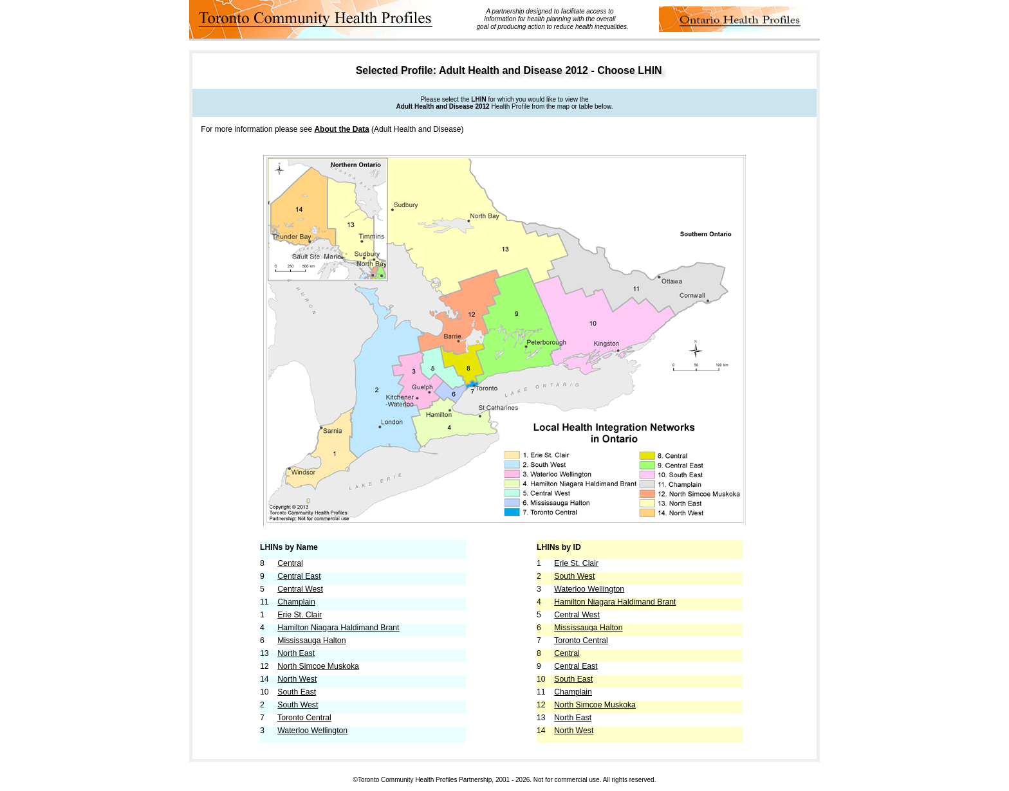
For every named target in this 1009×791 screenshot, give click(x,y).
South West (297, 704)
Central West (300, 589)
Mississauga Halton (311, 640)
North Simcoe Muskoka (318, 666)
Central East (298, 576)
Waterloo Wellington (312, 730)
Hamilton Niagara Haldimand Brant (338, 627)
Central (290, 563)
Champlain (296, 601)
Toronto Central (304, 717)
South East (296, 691)
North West (297, 679)
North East (296, 653)
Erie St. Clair (299, 614)
